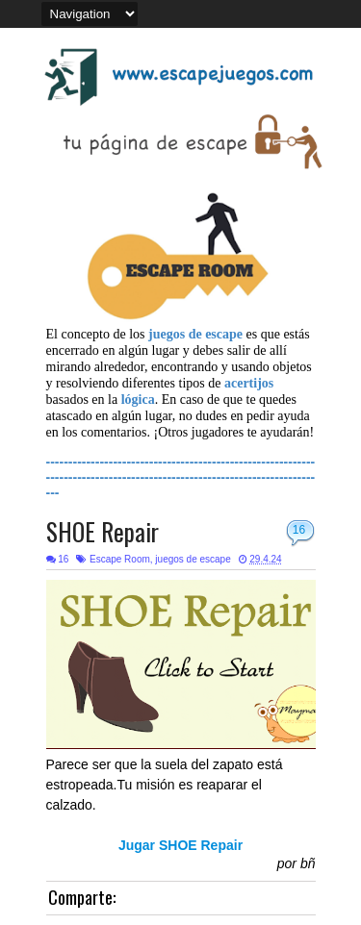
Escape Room (120, 559)
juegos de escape (192, 559)
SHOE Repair (102, 531)
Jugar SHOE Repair (180, 845)
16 (299, 530)
